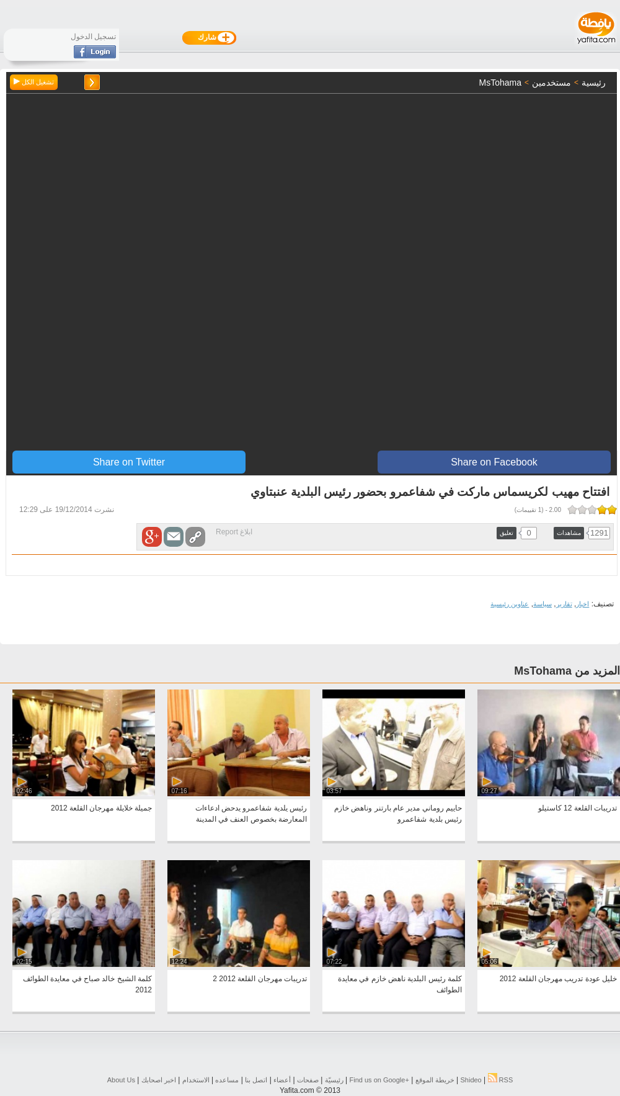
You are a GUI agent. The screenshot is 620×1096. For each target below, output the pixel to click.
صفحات (308, 1080)
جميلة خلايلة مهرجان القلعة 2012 (101, 808)
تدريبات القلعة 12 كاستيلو (577, 808)
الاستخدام (196, 1080)
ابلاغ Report (234, 532)
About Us (121, 1080)
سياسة (542, 604)
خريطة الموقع (434, 1080)
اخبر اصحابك (158, 1080)
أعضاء (282, 1080)
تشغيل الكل (34, 82)
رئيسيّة (334, 1080)
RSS (500, 1080)
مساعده (227, 1080)
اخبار (582, 604)
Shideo (470, 1080)
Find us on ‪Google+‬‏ (379, 1080)
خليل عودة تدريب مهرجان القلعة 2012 (558, 978)
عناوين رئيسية (509, 604)
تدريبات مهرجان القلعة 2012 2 (260, 978)
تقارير (564, 604)
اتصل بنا (256, 1080)
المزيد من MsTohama (567, 671)
